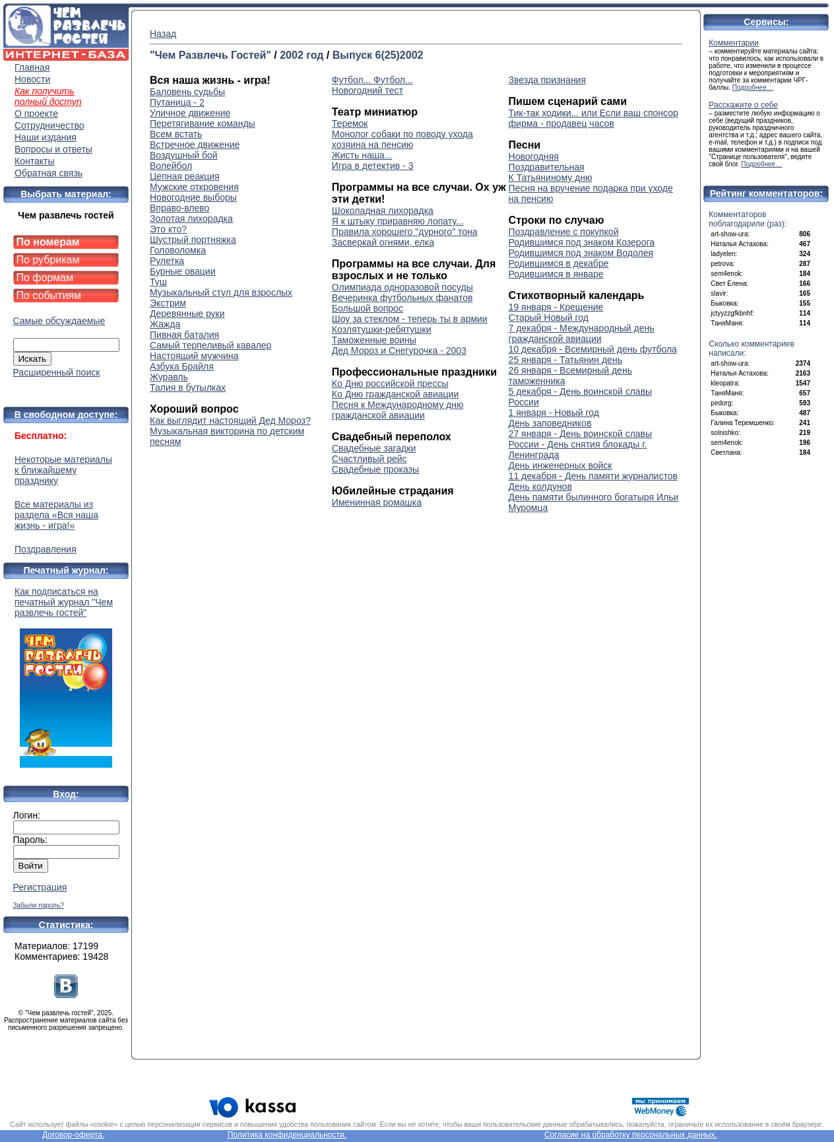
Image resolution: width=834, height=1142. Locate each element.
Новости (32, 79)
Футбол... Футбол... (372, 80)
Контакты (34, 161)
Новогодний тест (367, 90)
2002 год (301, 55)
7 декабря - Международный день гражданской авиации (582, 333)
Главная (32, 67)
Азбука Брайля (182, 366)
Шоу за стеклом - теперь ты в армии (410, 319)
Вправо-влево (179, 208)
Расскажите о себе (743, 105)
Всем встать (176, 134)
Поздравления (46, 549)
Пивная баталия (184, 334)
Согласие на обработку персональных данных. (630, 1134)
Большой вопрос (367, 308)
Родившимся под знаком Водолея (581, 253)
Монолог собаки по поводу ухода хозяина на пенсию (402, 139)
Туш (158, 282)
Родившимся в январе (556, 274)
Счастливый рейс (369, 458)
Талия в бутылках (188, 387)
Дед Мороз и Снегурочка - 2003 (399, 350)
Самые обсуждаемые (59, 321)
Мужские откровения (194, 187)
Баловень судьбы (187, 91)
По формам (45, 277)
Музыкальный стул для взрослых (221, 292)
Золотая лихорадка (191, 218)
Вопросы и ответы (53, 149)
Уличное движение (190, 113)
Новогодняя (534, 156)
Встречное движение (195, 144)
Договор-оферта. (73, 1134)
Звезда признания (547, 80)
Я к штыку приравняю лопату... (398, 221)
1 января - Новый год (554, 412)
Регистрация (40, 887)
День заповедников (550, 423)
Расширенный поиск (56, 372)
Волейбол (171, 165)
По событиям (49, 295)
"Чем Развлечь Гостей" (210, 55)
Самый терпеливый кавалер (210, 345)
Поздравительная (547, 167)
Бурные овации (183, 271)
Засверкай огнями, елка (383, 242)
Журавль (169, 377)
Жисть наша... (362, 155)
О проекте (36, 113)
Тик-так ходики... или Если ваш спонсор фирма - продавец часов (593, 118)
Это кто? (168, 229)
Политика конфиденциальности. (287, 1134)
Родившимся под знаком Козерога (582, 242)
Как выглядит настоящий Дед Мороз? (230, 420)
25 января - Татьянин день (565, 359)
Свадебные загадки (374, 448)
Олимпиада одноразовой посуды (402, 287)
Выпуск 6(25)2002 (378, 55)
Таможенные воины (374, 340)
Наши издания (46, 137)
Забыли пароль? (38, 905)
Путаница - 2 (177, 102)
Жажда (165, 324)
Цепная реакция (185, 176)
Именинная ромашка (377, 502)
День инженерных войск (560, 465)
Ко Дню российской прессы (390, 383)
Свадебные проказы (375, 469)
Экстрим (168, 303)
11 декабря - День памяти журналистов (593, 476)
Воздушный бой (184, 155)
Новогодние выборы (193, 197)
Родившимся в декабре (559, 263)
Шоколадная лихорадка (382, 210)
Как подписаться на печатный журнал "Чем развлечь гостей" (66, 677)
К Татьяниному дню (551, 177)
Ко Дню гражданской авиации (395, 394)
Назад (163, 33)
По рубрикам (48, 259)
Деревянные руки (187, 313)
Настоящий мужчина (194, 356)
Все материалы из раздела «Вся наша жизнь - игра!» (56, 515)
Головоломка (178, 250)
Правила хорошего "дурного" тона (405, 231)
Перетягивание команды (202, 123)
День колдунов (540, 486)
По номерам (48, 242)
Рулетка (167, 260)
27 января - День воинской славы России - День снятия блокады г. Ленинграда (581, 444)
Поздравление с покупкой (564, 231)
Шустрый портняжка (193, 239)
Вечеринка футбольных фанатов (402, 297)
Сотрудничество (49, 125)
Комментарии (734, 43)
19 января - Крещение (556, 307)
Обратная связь (48, 173)
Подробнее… (752, 87)
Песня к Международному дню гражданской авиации (398, 409)
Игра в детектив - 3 (373, 165)
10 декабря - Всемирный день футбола (593, 349)
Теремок (350, 123)
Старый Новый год (549, 317)
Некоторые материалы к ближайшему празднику (63, 470)
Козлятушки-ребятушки (382, 329)
